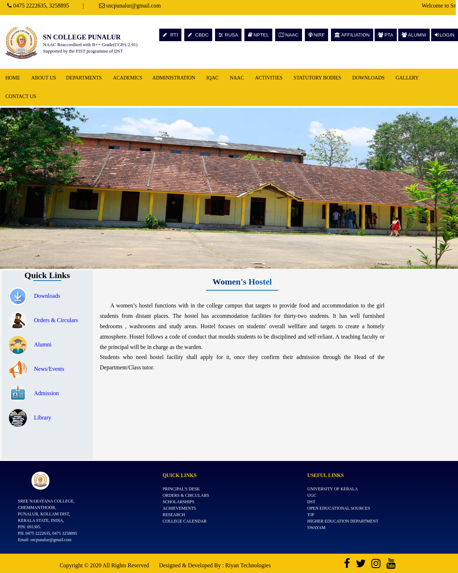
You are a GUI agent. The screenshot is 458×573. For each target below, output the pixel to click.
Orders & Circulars (43, 320)
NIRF (316, 35)
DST (311, 501)
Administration (173, 78)
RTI (170, 35)
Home (12, 78)
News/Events (36, 369)
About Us (43, 78)
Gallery (407, 78)
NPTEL (258, 35)
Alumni (30, 344)
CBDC (198, 35)
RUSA (228, 35)
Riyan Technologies (248, 565)
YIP (310, 514)
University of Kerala (332, 488)
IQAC (212, 78)
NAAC (288, 35)
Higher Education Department (343, 521)
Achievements (179, 508)
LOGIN (444, 35)
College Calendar (184, 521)
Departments (84, 78)
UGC (311, 495)
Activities (269, 78)
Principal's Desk (181, 488)
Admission (34, 393)
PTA (385, 35)
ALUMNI (414, 35)
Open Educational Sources (338, 508)
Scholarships (178, 501)
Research (173, 514)
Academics (127, 78)
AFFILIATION (352, 35)
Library (30, 417)
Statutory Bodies (317, 78)
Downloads (368, 78)
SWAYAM (316, 527)
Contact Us (20, 96)
